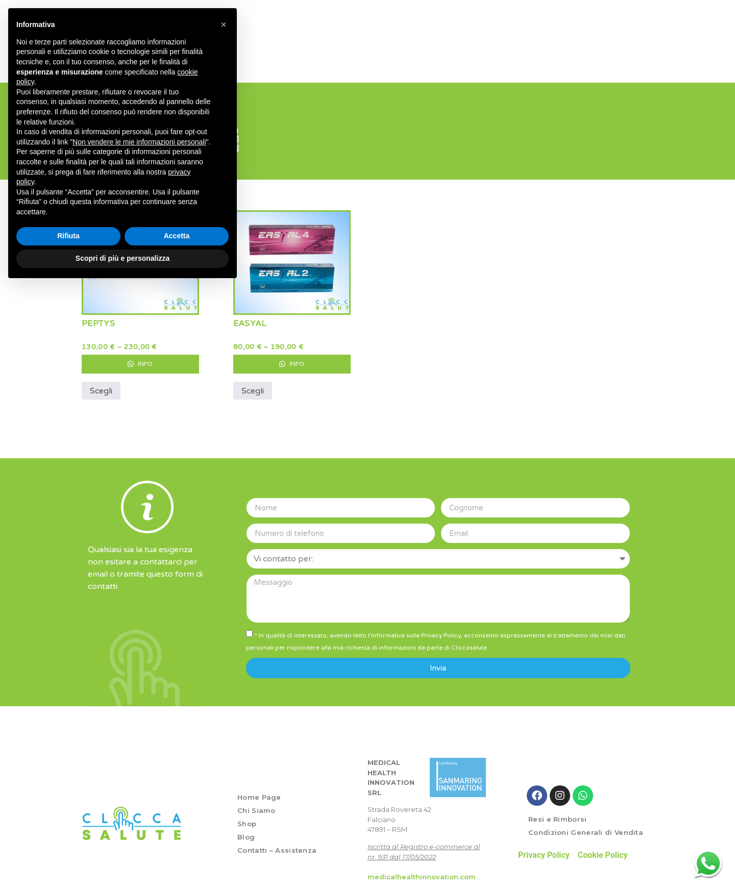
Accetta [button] (177, 236)
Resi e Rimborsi (557, 815)
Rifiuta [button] (68, 236)
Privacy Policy (544, 851)
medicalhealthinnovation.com (422, 873)
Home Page (259, 793)
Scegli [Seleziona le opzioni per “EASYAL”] (252, 387)
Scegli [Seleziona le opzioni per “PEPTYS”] (101, 387)
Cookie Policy (603, 851)
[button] (223, 24)
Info (140, 359)
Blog (246, 833)
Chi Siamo (256, 806)
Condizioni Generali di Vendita (585, 828)
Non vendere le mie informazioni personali (139, 142)
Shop (246, 819)
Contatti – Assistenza (276, 846)
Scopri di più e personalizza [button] (122, 258)
